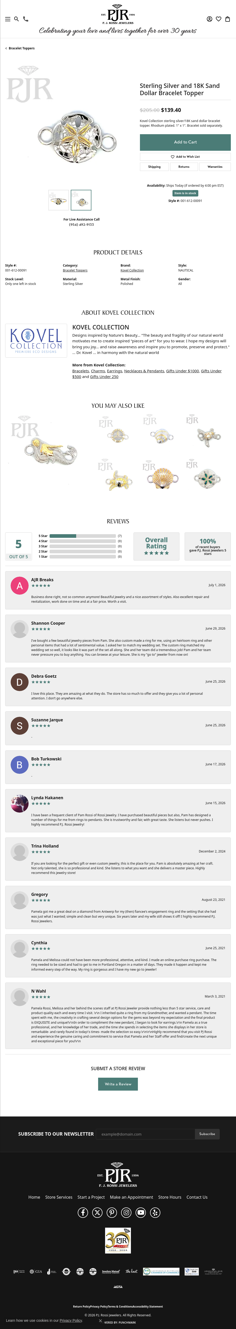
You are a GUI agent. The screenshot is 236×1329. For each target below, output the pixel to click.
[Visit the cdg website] (80, 1271)
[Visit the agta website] (118, 1287)
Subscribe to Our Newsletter (56, 1134)
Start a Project (91, 1197)
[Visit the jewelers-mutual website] (111, 1271)
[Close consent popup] (100, 1320)
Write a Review (118, 1084)
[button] (16, 19)
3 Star (43, 546)
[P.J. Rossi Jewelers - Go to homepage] (118, 1174)
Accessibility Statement (148, 1306)
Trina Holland (45, 846)
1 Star (43, 556)
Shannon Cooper (48, 623)
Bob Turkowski (46, 759)
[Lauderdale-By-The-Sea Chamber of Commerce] (161, 1271)
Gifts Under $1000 (182, 370)
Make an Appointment (131, 1197)
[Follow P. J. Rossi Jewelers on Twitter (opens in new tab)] (97, 1212)
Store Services (59, 1197)
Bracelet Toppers (22, 48)
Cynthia (39, 943)
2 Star (43, 551)
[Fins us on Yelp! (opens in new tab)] (155, 1212)
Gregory (39, 894)
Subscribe (207, 1134)
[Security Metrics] (192, 1271)
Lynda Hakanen (47, 798)
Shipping (154, 167)
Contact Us (197, 1197)
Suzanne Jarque (47, 720)
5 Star (43, 536)
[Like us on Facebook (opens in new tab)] (83, 1212)
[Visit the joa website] (51, 1271)
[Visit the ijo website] (19, 1271)
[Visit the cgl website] (93, 1271)
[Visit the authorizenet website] (66, 1271)
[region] (70, 122)
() (120, 536)
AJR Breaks (42, 580)
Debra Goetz (44, 676)
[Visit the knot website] (131, 1271)
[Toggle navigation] (6, 19)
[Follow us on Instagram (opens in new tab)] (126, 1212)
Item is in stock (185, 193)
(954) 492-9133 (81, 224)
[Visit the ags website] (213, 1271)
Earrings (114, 370)
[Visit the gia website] (36, 1271)
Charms (98, 370)
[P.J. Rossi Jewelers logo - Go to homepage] (118, 19)
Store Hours (169, 1197)
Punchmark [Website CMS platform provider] (127, 1322)
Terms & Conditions (120, 1306)
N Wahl (38, 991)
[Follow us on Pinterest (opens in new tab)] (112, 1212)
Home (34, 1197)
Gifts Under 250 (104, 376)
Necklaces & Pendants (144, 370)
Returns (184, 167)
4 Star (43, 541)
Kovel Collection (132, 270)
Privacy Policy (99, 1306)
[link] (25, 19)
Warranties (215, 167)
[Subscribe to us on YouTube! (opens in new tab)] (141, 1212)
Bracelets (80, 370)
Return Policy (81, 1306)
